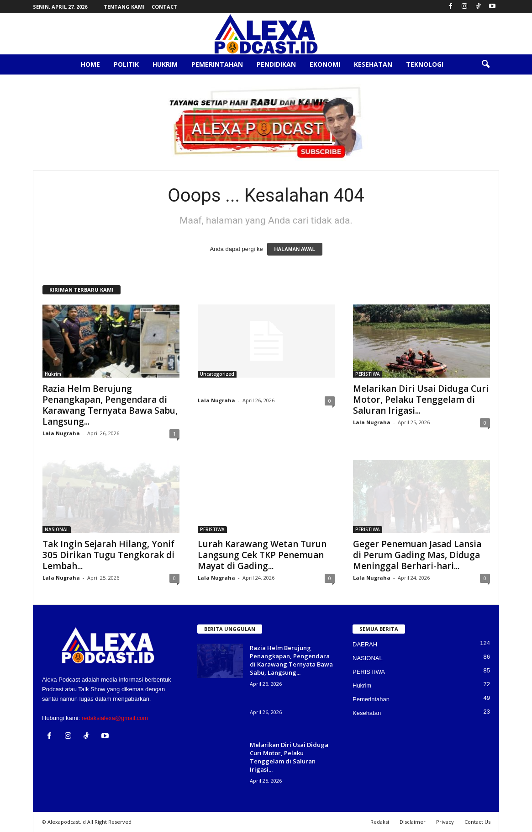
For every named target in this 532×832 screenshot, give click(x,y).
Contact (164, 6)
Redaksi (379, 821)
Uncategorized (217, 374)
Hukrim (165, 64)
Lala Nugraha (61, 433)
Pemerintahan (217, 64)
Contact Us (477, 821)
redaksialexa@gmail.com (115, 718)
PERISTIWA (367, 374)
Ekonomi (325, 64)
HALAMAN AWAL (294, 249)
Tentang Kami (124, 6)
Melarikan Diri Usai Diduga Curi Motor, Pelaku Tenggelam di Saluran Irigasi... (421, 399)
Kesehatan (373, 64)
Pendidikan (276, 64)
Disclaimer (413, 821)
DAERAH (365, 644)
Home (90, 64)
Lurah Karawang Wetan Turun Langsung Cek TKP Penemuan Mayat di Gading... (262, 555)
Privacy (445, 821)
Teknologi (424, 64)
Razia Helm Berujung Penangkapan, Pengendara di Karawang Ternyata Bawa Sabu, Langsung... (110, 405)
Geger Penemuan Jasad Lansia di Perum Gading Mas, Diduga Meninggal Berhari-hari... (417, 555)
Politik (126, 64)
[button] (485, 64)
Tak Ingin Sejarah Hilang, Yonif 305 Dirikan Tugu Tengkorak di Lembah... (108, 555)
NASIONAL (56, 529)
